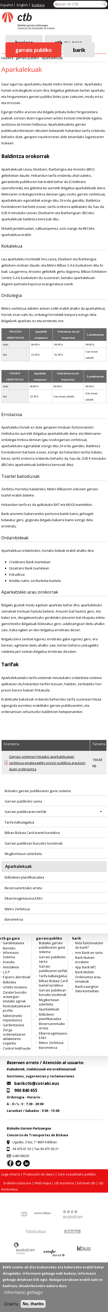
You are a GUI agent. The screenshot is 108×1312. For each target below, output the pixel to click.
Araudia (9, 962)
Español (7, 5)
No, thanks (33, 1304)
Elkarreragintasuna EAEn (23, 898)
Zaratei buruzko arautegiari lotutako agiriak (15, 996)
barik (79, 50)
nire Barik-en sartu (89, 952)
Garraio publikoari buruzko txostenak (34, 843)
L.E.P (6, 972)
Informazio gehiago (23, 1293)
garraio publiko (33, 50)
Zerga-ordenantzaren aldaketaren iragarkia (14, 1036)
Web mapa (42, 1183)
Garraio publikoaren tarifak (25, 811)
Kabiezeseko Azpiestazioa (12, 1018)
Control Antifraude (17, 1048)
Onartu (11, 1305)
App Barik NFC (85, 967)
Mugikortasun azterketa (23, 853)
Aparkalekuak (52, 58)
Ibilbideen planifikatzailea (24, 877)
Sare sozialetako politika (77, 1174)
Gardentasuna (13, 943)
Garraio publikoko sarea (23, 801)
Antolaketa (11, 967)
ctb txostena (64, 1183)
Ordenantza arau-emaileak (88, 979)
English (22, 5)
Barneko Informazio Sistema (11, 952)
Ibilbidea (9, 982)
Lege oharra (10, 1174)
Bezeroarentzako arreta (23, 888)
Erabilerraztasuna (17, 1183)
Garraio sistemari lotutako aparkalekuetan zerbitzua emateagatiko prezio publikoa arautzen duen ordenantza (47, 762)
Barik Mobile (84, 972)
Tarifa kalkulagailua (19, 822)
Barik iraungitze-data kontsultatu (87, 988)
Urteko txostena (15, 987)
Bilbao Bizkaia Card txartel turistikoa (32, 832)
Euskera (38, 5)
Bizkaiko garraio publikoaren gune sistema (38, 790)
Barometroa (14, 919)
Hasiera (7, 58)
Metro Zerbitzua (17, 909)
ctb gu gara (10, 938)
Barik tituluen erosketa (85, 959)
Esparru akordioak (16, 977)
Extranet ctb (86, 1183)
